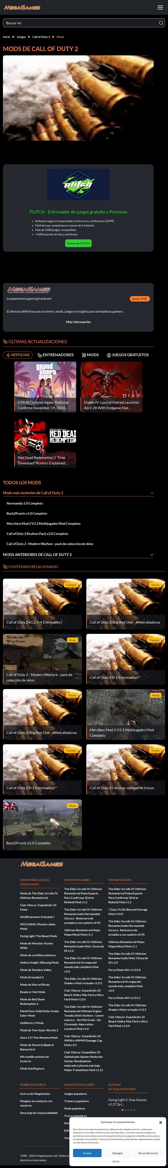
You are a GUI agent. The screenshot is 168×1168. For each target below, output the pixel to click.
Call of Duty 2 (41, 36)
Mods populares (74, 1111)
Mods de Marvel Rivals (35, 987)
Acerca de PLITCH (80, 246)
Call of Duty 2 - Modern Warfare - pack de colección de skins (50, 546)
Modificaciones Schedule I (37, 919)
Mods (60, 36)
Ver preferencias (148, 1153)
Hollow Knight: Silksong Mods (39, 965)
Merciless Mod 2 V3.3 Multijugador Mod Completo (43, 526)
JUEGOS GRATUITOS (131, 358)
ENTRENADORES (57, 358)
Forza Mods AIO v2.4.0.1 (124, 1000)
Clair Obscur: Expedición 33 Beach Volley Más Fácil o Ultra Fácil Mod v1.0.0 (83, 997)
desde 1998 (144, 301)
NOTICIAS (18, 358)
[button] (160, 1122)
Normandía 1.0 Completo (25, 506)
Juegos (21, 36)
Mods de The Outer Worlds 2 (39, 1033)
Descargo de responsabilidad (39, 1115)
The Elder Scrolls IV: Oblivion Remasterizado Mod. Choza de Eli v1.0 (84, 949)
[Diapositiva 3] (128, 1113)
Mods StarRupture (32, 1071)
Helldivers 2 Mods (32, 1025)
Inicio (6, 36)
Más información (80, 325)
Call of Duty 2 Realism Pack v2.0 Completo (37, 536)
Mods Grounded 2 (32, 980)
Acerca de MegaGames (35, 1096)
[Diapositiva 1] (122, 1113)
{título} (115, 1161)
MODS (92, 358)
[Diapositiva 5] (134, 1113)
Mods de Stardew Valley (36, 972)
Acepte (87, 1153)
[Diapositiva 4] (131, 1113)
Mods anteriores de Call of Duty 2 (37, 557)
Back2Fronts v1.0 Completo (27, 516)
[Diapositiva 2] (125, 1113)
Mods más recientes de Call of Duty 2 (33, 495)
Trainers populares (76, 1103)
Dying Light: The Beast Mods (38, 938)
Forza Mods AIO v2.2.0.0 (124, 972)
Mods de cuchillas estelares (38, 958)
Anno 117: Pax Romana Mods (39, 1040)
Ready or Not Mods (32, 994)
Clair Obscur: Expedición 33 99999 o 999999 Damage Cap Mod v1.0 (83, 1043)
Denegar (117, 1153)
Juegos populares (75, 1096)
